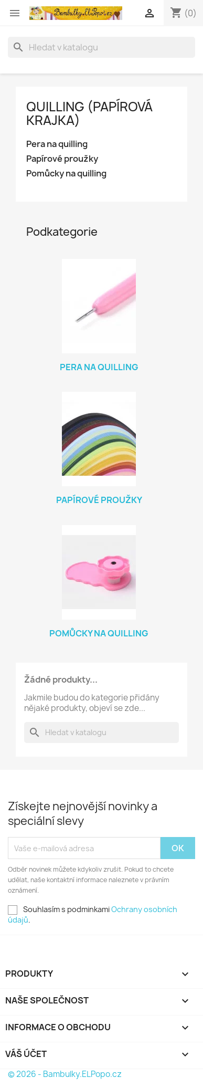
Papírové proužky (62, 158)
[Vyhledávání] (101, 47)
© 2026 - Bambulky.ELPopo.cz (65, 1074)
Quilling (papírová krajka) (89, 113)
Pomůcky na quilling (66, 173)
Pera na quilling (57, 144)
